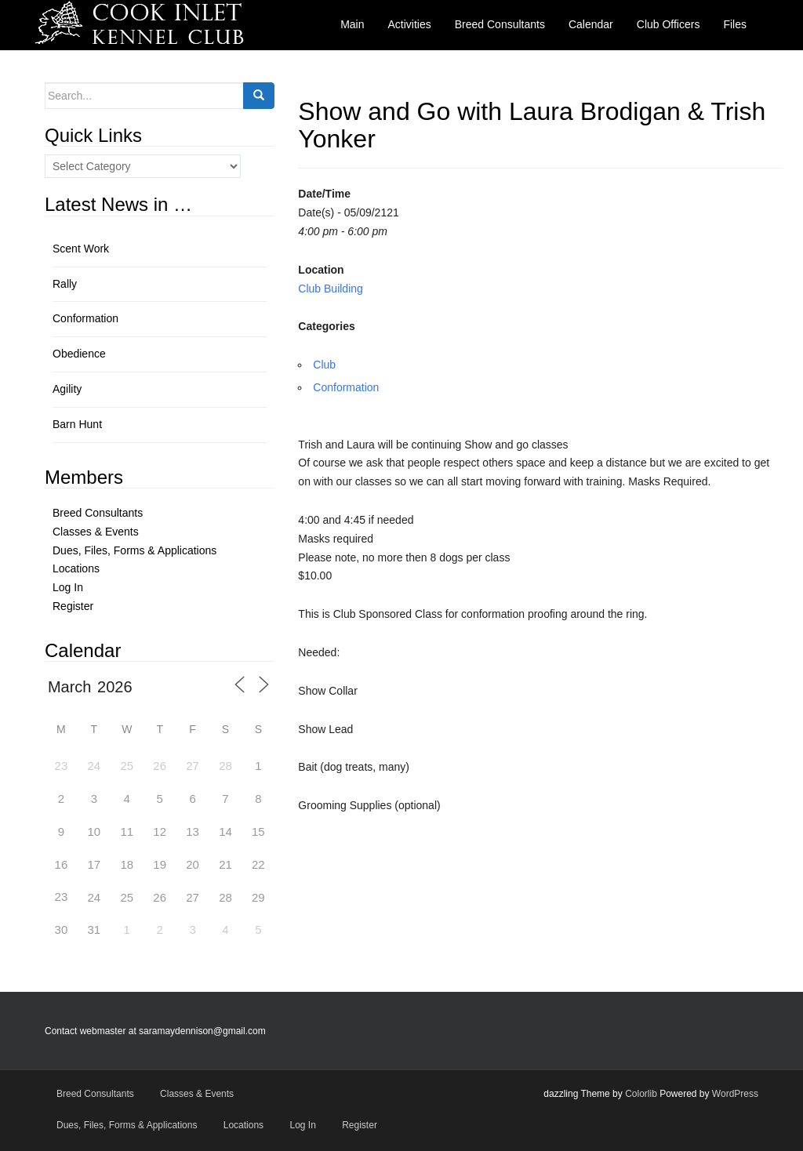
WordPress (735, 1093)
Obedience (79, 353)
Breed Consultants (98, 513)
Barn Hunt (77, 424)
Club (324, 364)
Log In (68, 587)
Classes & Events (96, 531)
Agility (67, 389)
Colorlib (641, 1093)
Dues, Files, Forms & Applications (134, 550)
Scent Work (81, 248)
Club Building (330, 288)
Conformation (346, 387)
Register (73, 606)
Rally (65, 284)
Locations (76, 568)
